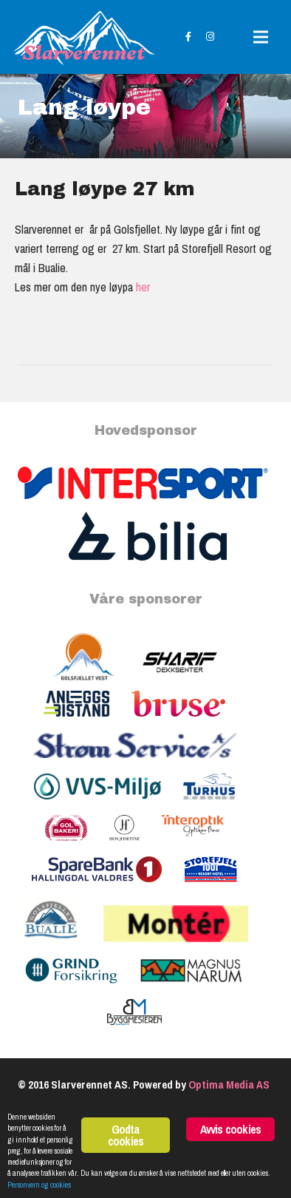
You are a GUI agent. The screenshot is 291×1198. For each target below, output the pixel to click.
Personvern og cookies (39, 1185)
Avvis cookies (230, 1129)
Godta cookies (125, 1135)
